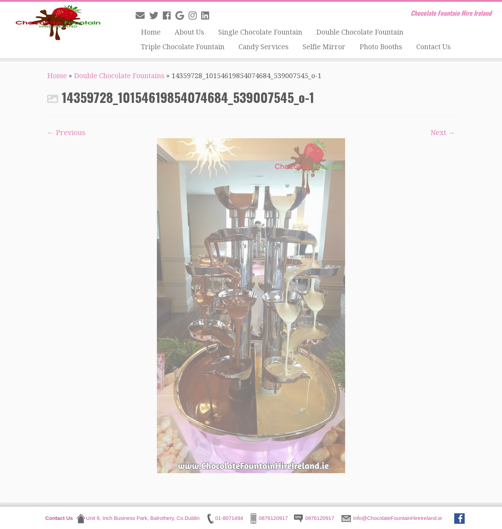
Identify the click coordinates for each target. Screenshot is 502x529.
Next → (443, 132)
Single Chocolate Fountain (260, 32)
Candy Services (263, 47)
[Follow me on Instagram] (195, 15)
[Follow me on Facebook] (169, 15)
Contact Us (433, 47)
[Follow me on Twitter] (156, 15)
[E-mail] (142, 15)
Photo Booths (380, 47)
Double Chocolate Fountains (119, 76)
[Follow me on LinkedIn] (207, 15)
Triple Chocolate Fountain (183, 47)
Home (151, 32)
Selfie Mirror (324, 47)
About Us (189, 32)
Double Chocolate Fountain (359, 32)
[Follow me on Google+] (182, 15)
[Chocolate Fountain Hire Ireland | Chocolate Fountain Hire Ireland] (58, 22)
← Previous (66, 132)
